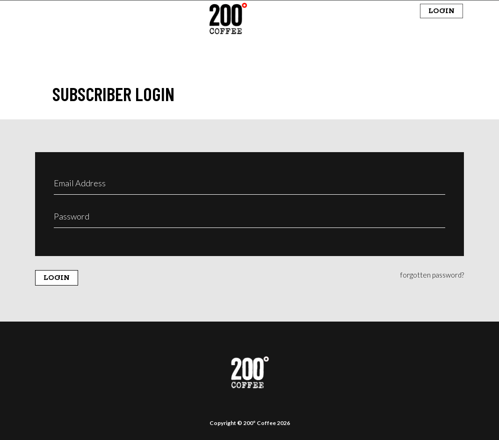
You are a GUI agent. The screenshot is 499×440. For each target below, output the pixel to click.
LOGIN (441, 11)
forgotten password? (432, 275)
